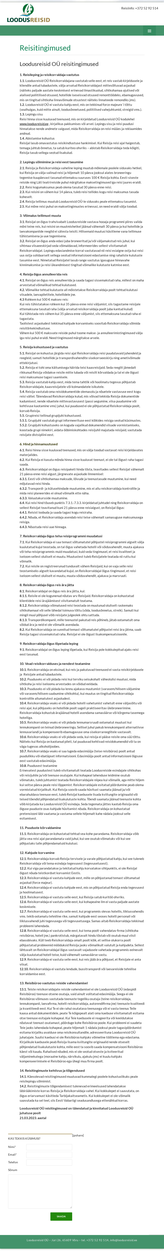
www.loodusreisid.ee (34, 124)
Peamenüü (152, 35)
